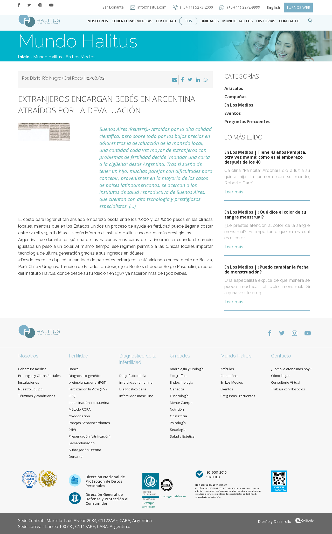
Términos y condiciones (36, 396)
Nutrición (177, 409)
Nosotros (97, 20)
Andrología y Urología (187, 369)
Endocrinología (181, 382)
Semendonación (82, 443)
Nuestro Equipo (30, 389)
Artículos (233, 88)
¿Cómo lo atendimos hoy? (291, 369)
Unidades (209, 20)
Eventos (232, 113)
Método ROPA (80, 409)
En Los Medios (80, 56)
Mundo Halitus (237, 20)
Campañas (235, 97)
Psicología (178, 422)
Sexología (177, 429)
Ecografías (178, 375)
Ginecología (179, 396)
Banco (74, 369)
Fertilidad (166, 20)
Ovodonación (79, 416)
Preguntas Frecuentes (247, 121)
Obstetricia (178, 416)
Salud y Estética (182, 436)
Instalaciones (28, 382)
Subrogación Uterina (85, 449)
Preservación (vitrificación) (89, 436)
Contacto (281, 356)
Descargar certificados (148, 504)
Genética (177, 389)
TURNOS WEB (298, 7)
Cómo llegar (280, 375)
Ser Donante (113, 7)
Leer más (234, 192)
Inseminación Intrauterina (89, 402)
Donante (75, 456)
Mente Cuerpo (181, 402)
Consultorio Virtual (285, 382)
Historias (265, 20)
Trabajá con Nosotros (288, 389)
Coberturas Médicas (132, 20)
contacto (289, 20)
